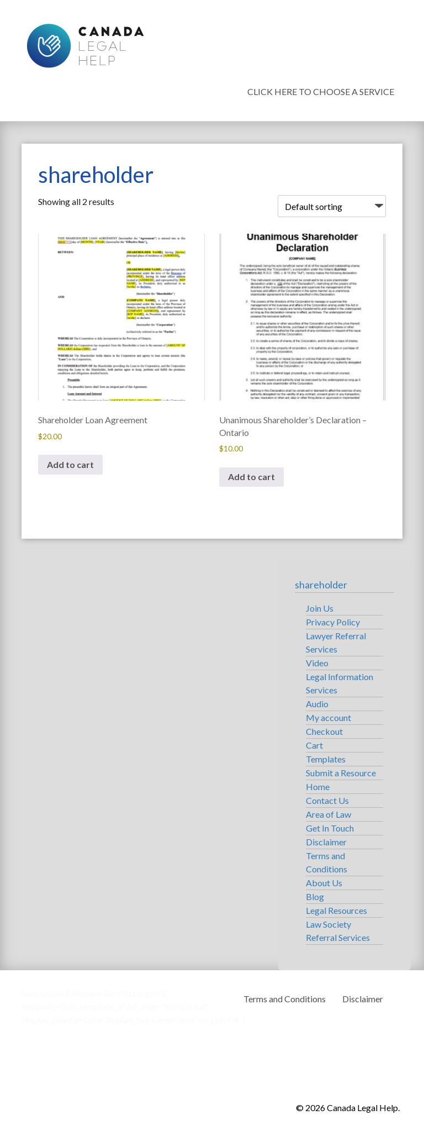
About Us (324, 882)
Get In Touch (330, 828)
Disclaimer (326, 842)
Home (318, 786)
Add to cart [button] (70, 464)
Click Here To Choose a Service (320, 91)
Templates (326, 759)
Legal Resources (336, 910)
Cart (314, 745)
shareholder (321, 584)
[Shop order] (332, 206)
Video (317, 662)
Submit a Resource (341, 772)
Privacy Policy (333, 622)
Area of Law (328, 814)
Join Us (319, 608)
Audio (317, 703)
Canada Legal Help (85, 43)
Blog (315, 896)
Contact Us (327, 800)
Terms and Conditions (284, 998)
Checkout (324, 731)
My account (328, 717)
